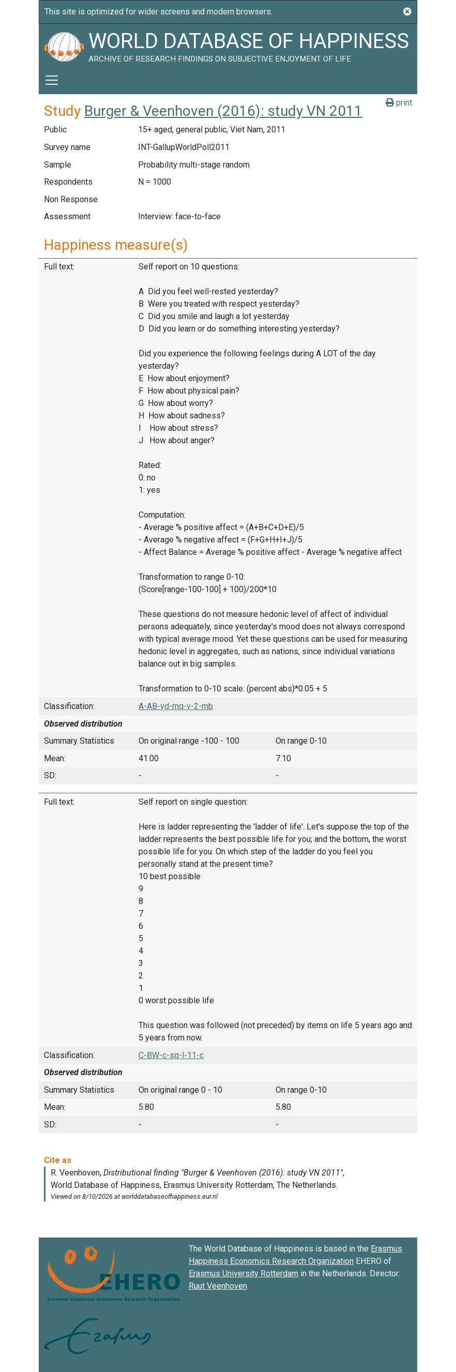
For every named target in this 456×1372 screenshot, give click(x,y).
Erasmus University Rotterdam (243, 1273)
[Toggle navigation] (51, 80)
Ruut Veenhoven (218, 1286)
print (399, 103)
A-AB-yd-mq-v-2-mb (176, 706)
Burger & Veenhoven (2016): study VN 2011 (223, 110)
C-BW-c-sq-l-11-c (171, 1055)
